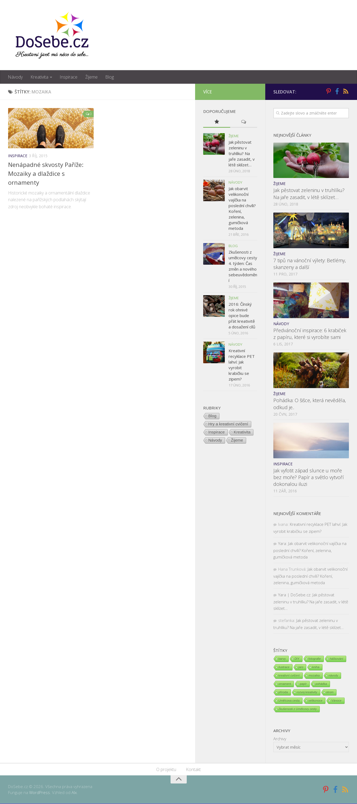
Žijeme (91, 77)
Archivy (279, 739)
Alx (74, 792)
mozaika (314, 675)
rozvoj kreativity (307, 692)
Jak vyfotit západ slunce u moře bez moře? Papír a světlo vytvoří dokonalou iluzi (308, 477)
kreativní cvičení (289, 675)
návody (333, 675)
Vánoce (336, 700)
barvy (282, 659)
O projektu (166, 770)
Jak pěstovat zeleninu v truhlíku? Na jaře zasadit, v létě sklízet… (309, 193)
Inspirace (68, 77)
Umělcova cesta (289, 700)
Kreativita (39, 77)
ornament (284, 684)
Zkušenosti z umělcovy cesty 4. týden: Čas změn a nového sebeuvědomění (243, 266)
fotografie (314, 659)
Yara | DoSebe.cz (294, 595)
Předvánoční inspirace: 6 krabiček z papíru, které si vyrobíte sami (309, 334)
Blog (109, 77)
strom (330, 692)
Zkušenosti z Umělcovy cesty (297, 709)
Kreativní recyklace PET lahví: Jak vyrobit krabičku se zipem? (242, 365)
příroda (283, 692)
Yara (282, 543)
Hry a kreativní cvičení (228, 424)
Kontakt (193, 770)
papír (303, 684)
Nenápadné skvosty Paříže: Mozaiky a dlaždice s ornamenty (45, 173)
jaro (300, 667)
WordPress (39, 792)
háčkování (336, 659)
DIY (297, 659)
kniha (315, 667)
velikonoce (315, 700)
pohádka (321, 684)
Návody (15, 77)
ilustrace (284, 667)
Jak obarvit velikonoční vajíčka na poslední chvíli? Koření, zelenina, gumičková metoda (309, 550)
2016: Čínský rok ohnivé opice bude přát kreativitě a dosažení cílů (242, 315)
